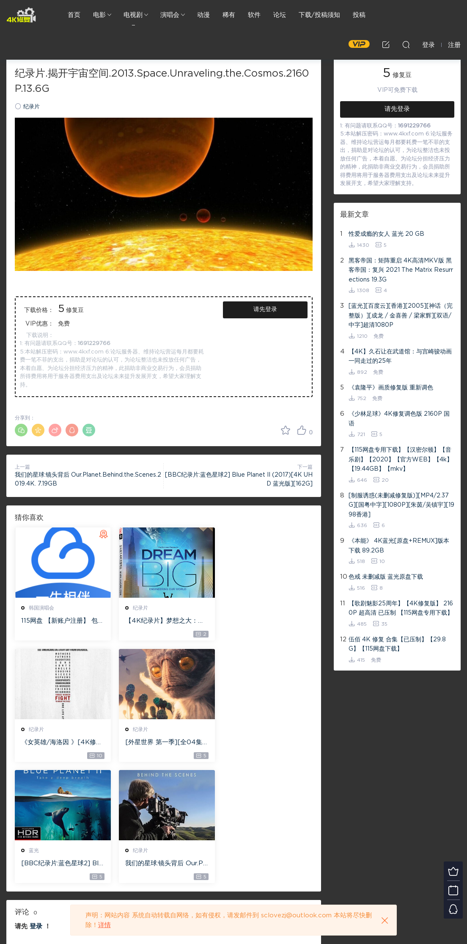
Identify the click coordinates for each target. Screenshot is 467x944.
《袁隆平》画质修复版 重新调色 (391, 388)
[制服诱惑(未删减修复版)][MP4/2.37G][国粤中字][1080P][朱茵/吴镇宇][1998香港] (401, 505)
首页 (74, 15)
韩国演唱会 (41, 607)
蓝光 (136, 729)
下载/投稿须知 (319, 15)
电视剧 (133, 15)
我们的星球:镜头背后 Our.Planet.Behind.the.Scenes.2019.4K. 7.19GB (265, 743)
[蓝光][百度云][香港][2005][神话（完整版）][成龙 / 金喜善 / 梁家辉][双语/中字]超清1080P (401, 315)
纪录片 (31, 107)
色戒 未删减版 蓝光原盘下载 (386, 577)
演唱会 (169, 15)
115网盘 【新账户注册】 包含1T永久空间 (59, 621)
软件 (254, 15)
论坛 (279, 15)
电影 (99, 15)
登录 (36, 805)
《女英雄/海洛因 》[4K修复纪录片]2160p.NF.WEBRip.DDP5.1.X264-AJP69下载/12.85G (265, 621)
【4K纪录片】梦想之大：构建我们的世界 (162, 621)
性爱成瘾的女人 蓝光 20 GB (386, 234)
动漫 (203, 15)
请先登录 (265, 309)
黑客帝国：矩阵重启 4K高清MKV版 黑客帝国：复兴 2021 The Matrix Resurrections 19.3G (401, 270)
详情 (104, 925)
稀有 (229, 15)
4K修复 (21, 15)
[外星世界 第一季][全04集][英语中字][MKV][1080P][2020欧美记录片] (61, 743)
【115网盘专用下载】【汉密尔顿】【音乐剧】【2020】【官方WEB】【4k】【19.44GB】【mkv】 (401, 459)
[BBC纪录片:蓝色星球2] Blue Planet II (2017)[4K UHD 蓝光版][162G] (162, 743)
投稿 (359, 15)
